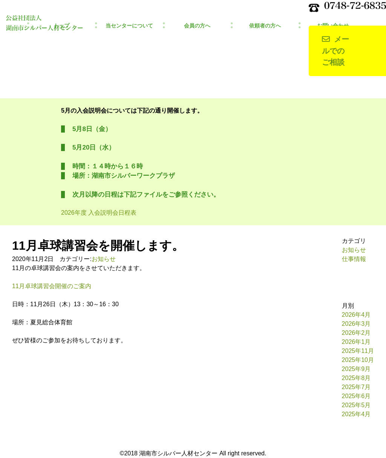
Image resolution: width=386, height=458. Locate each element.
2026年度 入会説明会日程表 (98, 212)
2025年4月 (356, 414)
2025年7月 (356, 387)
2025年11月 (358, 351)
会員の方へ (197, 26)
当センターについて (129, 26)
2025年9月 (356, 369)
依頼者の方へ (265, 26)
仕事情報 (354, 259)
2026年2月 (356, 333)
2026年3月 (356, 324)
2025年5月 (356, 405)
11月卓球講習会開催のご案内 (51, 286)
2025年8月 (356, 378)
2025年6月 (356, 396)
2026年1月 (356, 342)
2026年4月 (356, 314)
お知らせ (104, 259)
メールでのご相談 (335, 50)
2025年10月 (358, 360)
